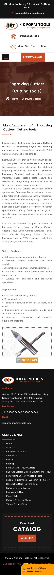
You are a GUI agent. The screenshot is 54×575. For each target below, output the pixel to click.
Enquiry (9, 459)
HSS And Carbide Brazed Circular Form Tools (28, 471)
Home (15, 98)
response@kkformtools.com (16, 423)
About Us (11, 447)
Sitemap (10, 463)
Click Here (27, 538)
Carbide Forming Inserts (18, 488)
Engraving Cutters (15, 492)
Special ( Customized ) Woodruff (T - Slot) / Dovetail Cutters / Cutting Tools (28, 481)
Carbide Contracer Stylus (18, 500)
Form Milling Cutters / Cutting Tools (24, 475)
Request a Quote (32, 57)
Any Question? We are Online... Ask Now (36, 570)
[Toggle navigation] (5, 57)
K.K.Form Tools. (22, 558)
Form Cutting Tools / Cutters (20, 467)
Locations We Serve (16, 451)
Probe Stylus (12, 496)
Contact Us (11, 455)
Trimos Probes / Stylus (17, 504)
